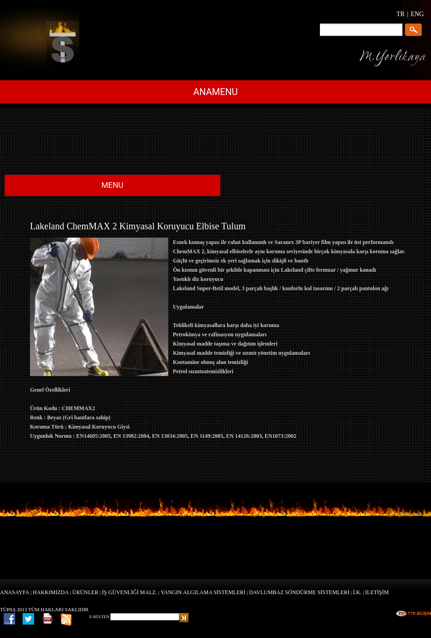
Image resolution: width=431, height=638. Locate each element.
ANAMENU (215, 91)
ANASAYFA (14, 592)
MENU (112, 185)
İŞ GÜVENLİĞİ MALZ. (129, 592)
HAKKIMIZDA (51, 592)
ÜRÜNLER (85, 592)
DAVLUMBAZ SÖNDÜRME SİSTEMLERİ (299, 592)
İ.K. (357, 592)
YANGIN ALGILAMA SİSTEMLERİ (203, 592)
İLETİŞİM (377, 592)
